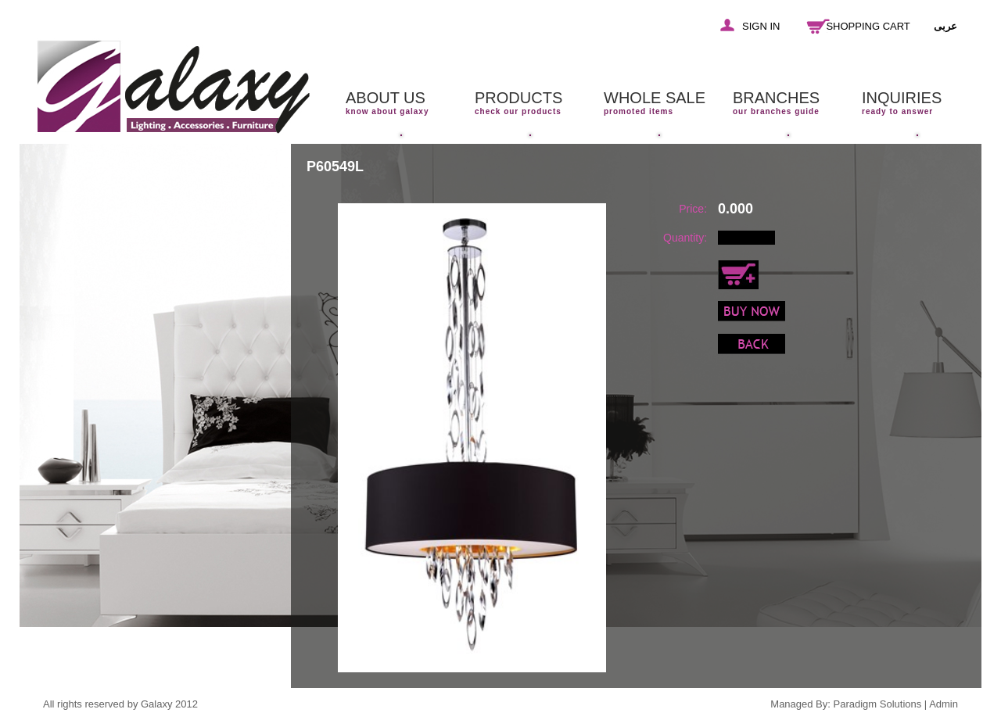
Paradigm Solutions (878, 704)
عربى (945, 26)
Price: (693, 208)
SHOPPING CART (868, 26)
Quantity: (685, 237)
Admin (943, 704)
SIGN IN (761, 26)
